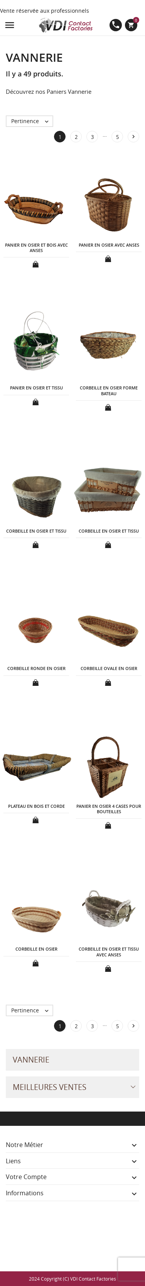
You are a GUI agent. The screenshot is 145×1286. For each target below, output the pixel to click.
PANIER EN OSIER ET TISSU (36, 388)
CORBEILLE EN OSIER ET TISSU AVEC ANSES (109, 951)
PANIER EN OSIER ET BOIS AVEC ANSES (36, 247)
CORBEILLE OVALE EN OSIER (109, 668)
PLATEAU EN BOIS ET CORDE (36, 806)
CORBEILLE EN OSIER (36, 949)
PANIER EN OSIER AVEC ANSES (109, 245)
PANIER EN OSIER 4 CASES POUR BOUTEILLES (108, 808)
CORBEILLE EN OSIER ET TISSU (36, 531)
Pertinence (31, 121)
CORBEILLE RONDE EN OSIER (36, 668)
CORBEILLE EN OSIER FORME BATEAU (109, 390)
